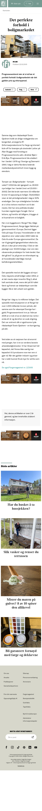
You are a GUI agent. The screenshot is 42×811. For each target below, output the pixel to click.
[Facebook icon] (6, 747)
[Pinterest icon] (24, 747)
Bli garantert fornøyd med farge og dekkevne (21, 653)
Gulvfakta (26, 703)
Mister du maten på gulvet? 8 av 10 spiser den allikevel (21, 603)
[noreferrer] (30, 747)
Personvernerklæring (30, 677)
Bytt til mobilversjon (30, 714)
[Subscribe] (33, 737)
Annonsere (27, 682)
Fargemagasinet (28, 694)
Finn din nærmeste (10, 694)
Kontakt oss (21, 766)
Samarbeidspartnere (11, 686)
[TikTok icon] (18, 747)
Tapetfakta (26, 707)
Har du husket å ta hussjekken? (21, 506)
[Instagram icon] (12, 747)
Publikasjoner (8, 682)
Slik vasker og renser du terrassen (21, 554)
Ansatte (6, 677)
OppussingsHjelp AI (10, 698)
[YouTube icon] (35, 747)
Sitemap (26, 673)
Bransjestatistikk (28, 698)
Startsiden (6, 10)
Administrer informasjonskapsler (30, 719)
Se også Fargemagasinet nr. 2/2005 (17, 367)
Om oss (6, 673)
